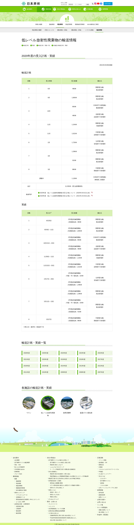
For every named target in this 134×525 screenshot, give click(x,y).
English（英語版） (103, 514)
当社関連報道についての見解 (56, 508)
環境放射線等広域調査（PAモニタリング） (28, 499)
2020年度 (45, 358)
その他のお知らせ (53, 512)
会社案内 (29, 8)
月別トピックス (49, 29)
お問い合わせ (101, 501)
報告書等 (18, 510)
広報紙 (100, 466)
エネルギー (103, 478)
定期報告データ (20, 496)
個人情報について (104, 511)
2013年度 (82, 365)
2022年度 (101, 352)
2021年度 (27, 358)
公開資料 (18, 508)
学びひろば (102, 475)
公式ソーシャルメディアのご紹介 (108, 487)
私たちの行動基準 (19, 466)
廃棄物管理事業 (79, 23)
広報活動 (90, 8)
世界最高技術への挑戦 (54, 480)
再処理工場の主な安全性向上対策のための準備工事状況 (64, 478)
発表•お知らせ (76, 8)
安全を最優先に (52, 471)
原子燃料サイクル (105, 480)
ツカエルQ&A (104, 484)
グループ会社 (18, 473)
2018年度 (82, 358)
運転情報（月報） (76, 29)
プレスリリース (52, 503)
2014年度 (64, 365)
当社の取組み (61, 8)
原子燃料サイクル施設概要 (22, 462)
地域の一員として (55, 491)
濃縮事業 (52, 23)
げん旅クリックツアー (105, 473)
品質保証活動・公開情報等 (22, 503)
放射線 (102, 482)
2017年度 (101, 358)
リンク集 (100, 504)
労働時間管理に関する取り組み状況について (62, 515)
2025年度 (45, 352)
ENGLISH (71, 4)
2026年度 (27, 352)
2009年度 (64, 371)
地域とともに (52, 489)
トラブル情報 (89, 29)
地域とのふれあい (55, 494)
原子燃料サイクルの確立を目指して (58, 459)
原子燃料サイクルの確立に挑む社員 (60, 462)
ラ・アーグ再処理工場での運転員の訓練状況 (62, 468)
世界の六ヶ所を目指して (57, 487)
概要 (15, 478)
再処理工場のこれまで (56, 464)
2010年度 (45, 371)
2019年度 (64, 358)
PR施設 (101, 471)
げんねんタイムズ (53, 498)
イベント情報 (102, 459)
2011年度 (27, 371)
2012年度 (101, 365)
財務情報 (17, 471)
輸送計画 (26, 45)
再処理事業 (68, 23)
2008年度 (82, 371)
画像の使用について (104, 509)
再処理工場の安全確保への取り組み (60, 473)
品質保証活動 (20, 505)
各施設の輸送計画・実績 (60, 45)
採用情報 (105, 8)
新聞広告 (101, 464)
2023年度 (82, 352)
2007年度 (101, 371)
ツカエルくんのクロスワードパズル (109, 468)
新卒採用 (101, 492)
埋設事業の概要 (37, 29)
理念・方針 (17, 464)
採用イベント (102, 496)
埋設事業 (60, 23)
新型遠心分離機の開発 (56, 482)
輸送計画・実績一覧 (44, 45)
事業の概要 (38, 23)
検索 (88, 4)
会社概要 (17, 459)
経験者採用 (102, 494)
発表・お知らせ (52, 501)
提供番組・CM (103, 462)
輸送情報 (99, 29)
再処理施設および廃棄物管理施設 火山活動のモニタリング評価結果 (69, 475)
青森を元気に (54, 496)
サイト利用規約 (102, 507)
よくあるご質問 (20, 501)
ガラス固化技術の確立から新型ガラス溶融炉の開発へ (65, 484)
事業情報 (44, 8)
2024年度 (64, 352)
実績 (33, 45)
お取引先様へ (108, 3)
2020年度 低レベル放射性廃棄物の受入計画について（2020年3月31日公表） (65, 192)
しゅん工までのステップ (57, 466)
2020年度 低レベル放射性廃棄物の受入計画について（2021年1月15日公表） (65, 195)
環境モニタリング (19, 492)
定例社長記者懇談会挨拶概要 (56, 510)
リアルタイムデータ (21, 494)
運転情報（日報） (62, 29)
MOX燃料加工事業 (92, 23)
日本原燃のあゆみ (19, 468)
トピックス (51, 505)
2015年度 (45, 365)
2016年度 (27, 365)
